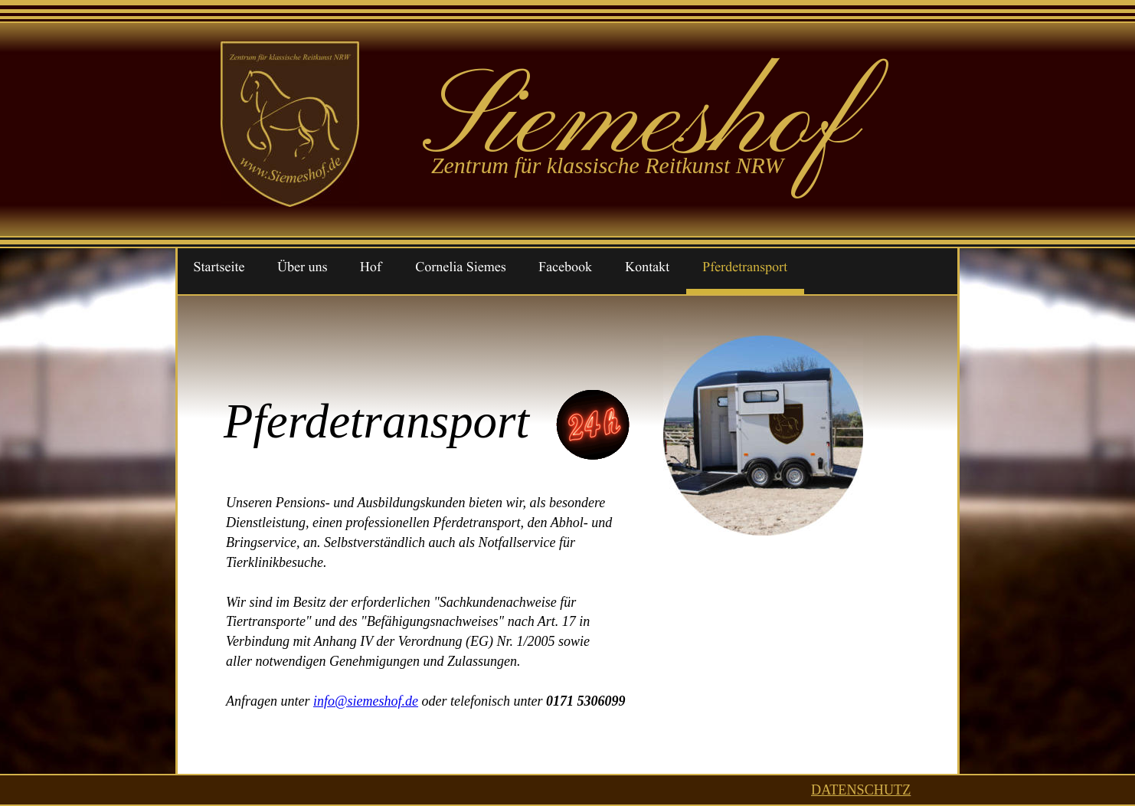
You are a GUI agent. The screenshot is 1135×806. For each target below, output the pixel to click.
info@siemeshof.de (365, 701)
